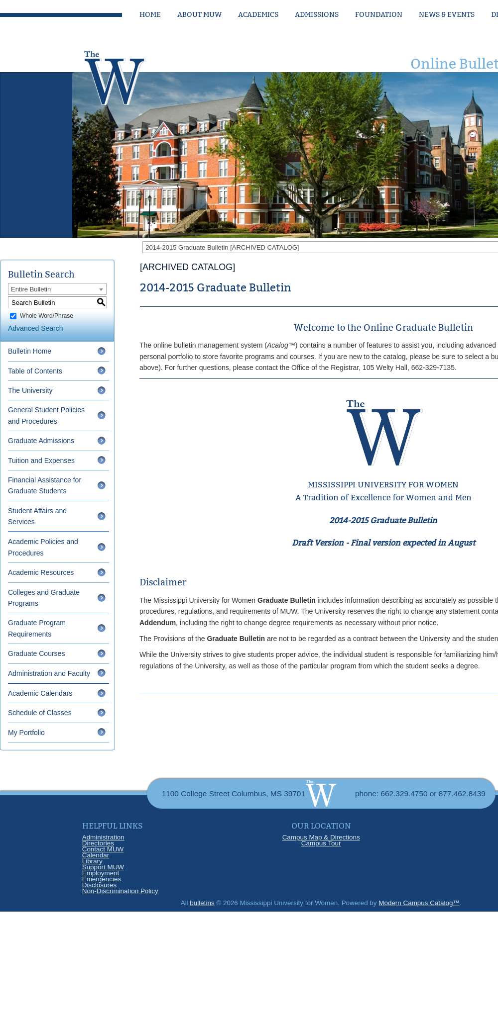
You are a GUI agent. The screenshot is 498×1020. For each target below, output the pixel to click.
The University (30, 390)
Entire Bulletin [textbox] (31, 289)
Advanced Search (35, 328)
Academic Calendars (40, 693)
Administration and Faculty (49, 673)
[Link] (124, 75)
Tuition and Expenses (41, 460)
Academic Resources (41, 572)
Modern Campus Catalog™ (419, 903)
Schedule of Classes (40, 713)
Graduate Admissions (41, 441)
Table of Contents (35, 371)
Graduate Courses (36, 653)
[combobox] (57, 289)
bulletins (202, 903)
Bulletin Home (29, 351)
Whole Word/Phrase (46, 315)
